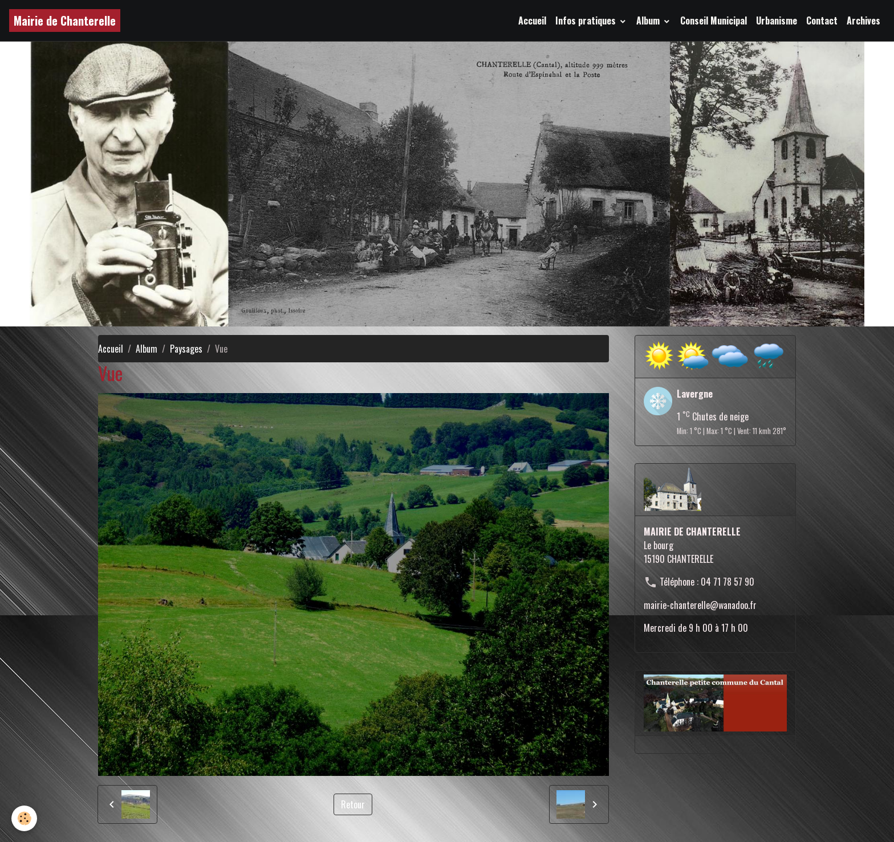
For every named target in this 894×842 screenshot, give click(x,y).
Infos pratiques (586, 20)
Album (649, 20)
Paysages (186, 348)
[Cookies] (24, 818)
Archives (863, 20)
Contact (822, 20)
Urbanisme (776, 20)
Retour (353, 804)
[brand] (64, 20)
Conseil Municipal (713, 20)
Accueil (532, 20)
